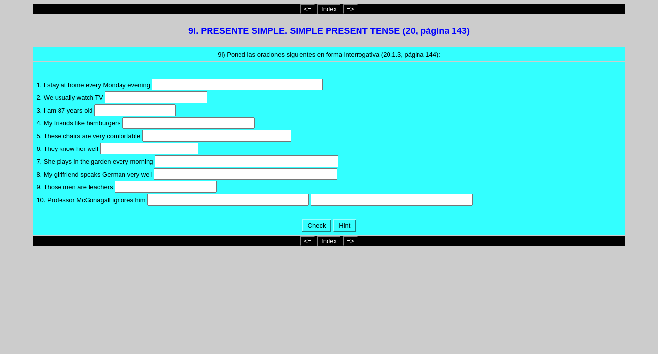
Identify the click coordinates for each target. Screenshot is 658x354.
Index (329, 9)
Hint (344, 225)
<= (307, 9)
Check (317, 225)
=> (350, 9)
